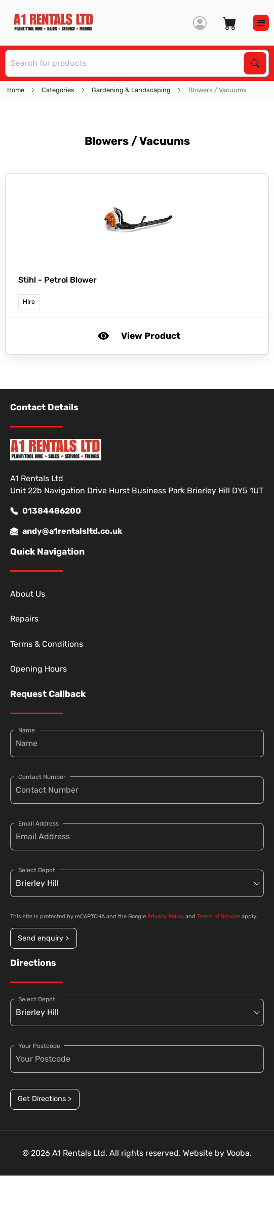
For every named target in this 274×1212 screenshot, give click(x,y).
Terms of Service (218, 916)
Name (26, 730)
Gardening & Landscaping (131, 90)
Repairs (24, 618)
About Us (27, 594)
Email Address (38, 823)
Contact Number (42, 776)
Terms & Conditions (46, 644)
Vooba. (239, 1153)
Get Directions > (44, 1098)
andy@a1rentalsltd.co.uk (66, 531)
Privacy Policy (165, 916)
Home (15, 90)
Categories (58, 90)
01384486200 (45, 511)
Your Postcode (39, 1045)
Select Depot (36, 870)
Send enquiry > (43, 938)
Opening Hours (38, 669)
